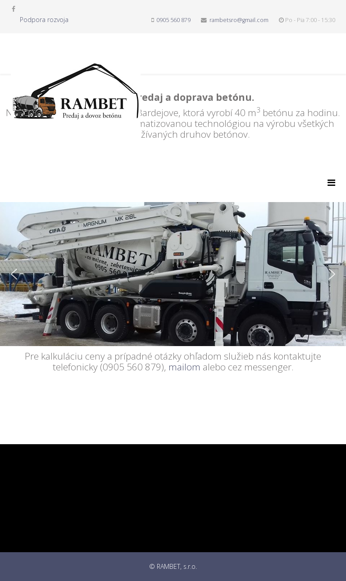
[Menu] (331, 182)
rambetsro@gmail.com (239, 20)
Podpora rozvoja (44, 19)
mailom (184, 366)
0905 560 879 (173, 20)
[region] (173, 245)
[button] (14, 274)
